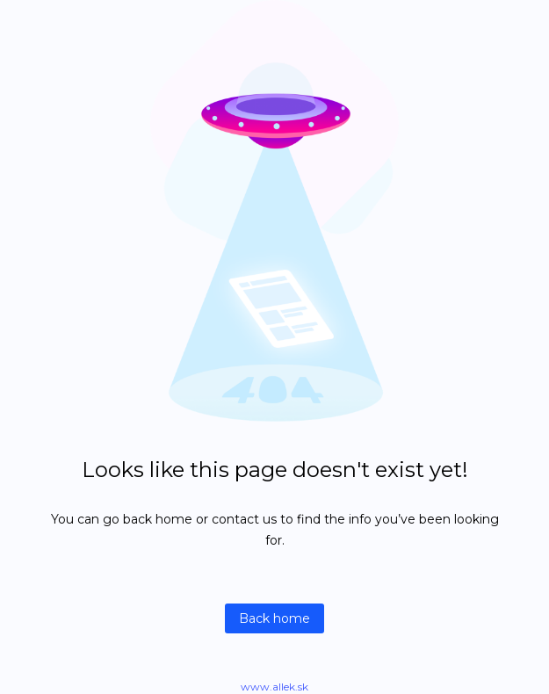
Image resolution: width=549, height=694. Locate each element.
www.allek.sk (274, 686)
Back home (274, 618)
